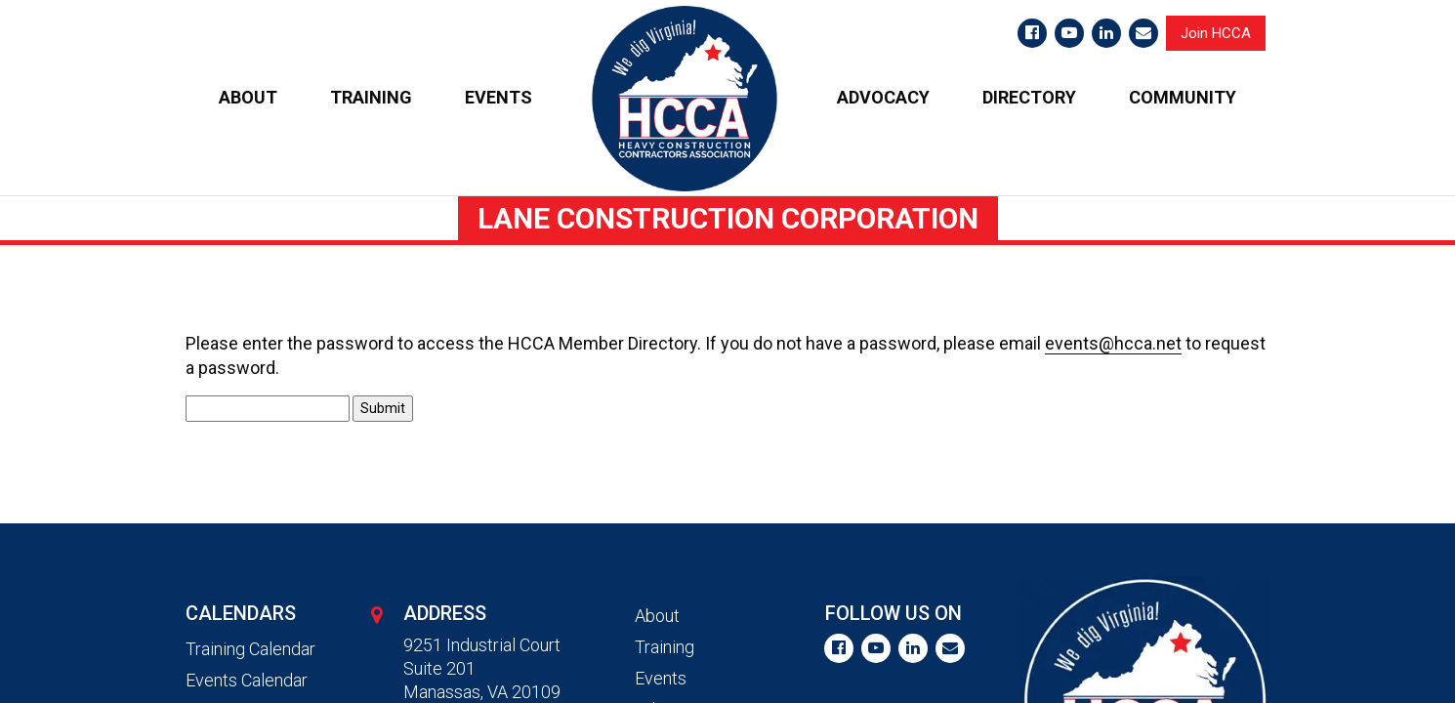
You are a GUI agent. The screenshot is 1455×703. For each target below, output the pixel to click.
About (657, 615)
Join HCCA (1216, 33)
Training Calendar (250, 649)
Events (660, 678)
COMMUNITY (1182, 97)
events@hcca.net (1113, 343)
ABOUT (248, 97)
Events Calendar (247, 680)
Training (664, 647)
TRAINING (371, 97)
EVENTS (498, 97)
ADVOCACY (883, 97)
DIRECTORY (1029, 97)
